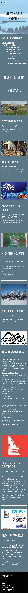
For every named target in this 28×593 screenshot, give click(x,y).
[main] (14, 17)
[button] (2, 2)
